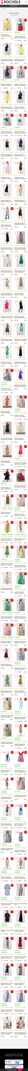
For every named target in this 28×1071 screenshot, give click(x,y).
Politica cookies (18, 1056)
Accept (20, 1069)
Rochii (3, 9)
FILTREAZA (14, 5)
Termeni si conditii (11, 1054)
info (12, 38)
